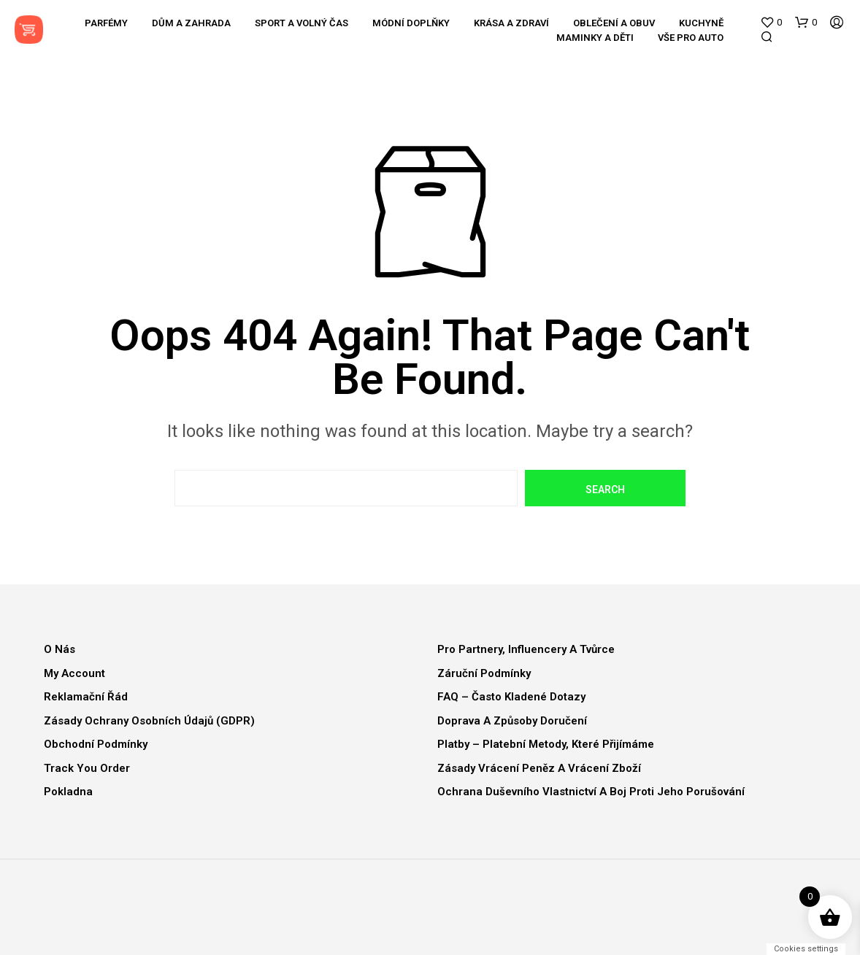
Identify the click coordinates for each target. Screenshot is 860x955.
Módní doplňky (411, 23)
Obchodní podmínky (95, 744)
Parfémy (106, 23)
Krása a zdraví (511, 23)
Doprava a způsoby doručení (512, 720)
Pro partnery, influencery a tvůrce (526, 649)
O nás (59, 649)
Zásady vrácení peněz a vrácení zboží (539, 768)
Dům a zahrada (191, 23)
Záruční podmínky (484, 673)
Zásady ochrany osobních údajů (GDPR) (149, 720)
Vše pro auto (690, 37)
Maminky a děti (595, 37)
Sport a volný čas (301, 23)
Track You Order (87, 768)
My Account (74, 673)
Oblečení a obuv (614, 23)
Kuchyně (701, 23)
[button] (771, 22)
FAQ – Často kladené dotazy (511, 696)
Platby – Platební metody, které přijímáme (545, 744)
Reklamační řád (86, 696)
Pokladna (68, 791)
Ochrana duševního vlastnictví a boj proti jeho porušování (591, 791)
